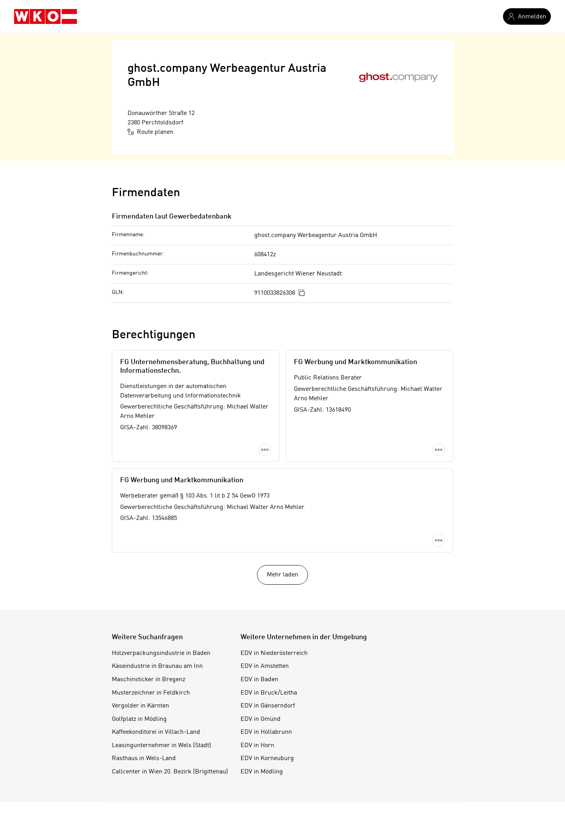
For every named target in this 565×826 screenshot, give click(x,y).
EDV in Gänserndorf (268, 706)
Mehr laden (282, 575)
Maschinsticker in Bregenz (148, 679)
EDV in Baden (259, 679)
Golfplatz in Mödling (139, 719)
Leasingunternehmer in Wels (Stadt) (161, 745)
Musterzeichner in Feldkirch (151, 693)
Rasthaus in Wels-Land (144, 758)
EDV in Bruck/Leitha (269, 693)
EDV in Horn (257, 745)
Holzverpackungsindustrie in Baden (161, 653)
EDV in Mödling (262, 772)
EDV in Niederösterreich (274, 653)
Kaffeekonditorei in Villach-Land (156, 732)
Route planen (150, 132)
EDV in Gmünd (261, 719)
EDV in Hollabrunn (266, 732)
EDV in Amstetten (265, 666)
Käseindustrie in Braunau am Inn (157, 666)
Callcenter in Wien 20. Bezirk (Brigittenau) (170, 772)
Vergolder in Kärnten (140, 706)
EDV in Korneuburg (267, 758)
